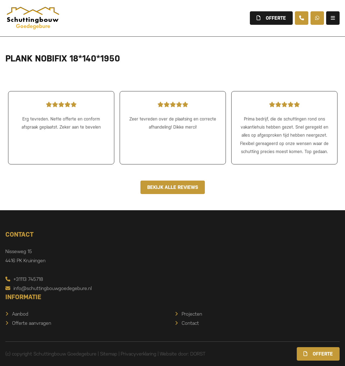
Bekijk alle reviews (172, 187)
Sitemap (108, 354)
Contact (190, 323)
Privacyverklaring (138, 354)
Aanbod (20, 314)
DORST (197, 354)
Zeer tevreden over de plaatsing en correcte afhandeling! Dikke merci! (173, 114)
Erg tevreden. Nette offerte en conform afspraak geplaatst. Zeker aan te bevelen (61, 114)
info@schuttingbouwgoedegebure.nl (48, 288)
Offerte (318, 354)
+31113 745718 (24, 279)
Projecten (192, 314)
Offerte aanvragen (31, 323)
